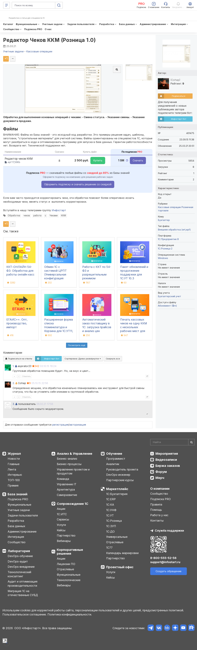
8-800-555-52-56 (163, 558)
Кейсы (61, 530)
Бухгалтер (164, 220)
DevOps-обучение (20, 556)
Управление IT (66, 484)
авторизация (77, 424)
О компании (159, 489)
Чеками (54, 215)
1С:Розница (114, 520)
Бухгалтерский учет (169, 296)
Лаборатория (19, 551)
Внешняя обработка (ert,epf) (174, 229)
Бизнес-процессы (69, 464)
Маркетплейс (117, 489)
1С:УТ (110, 515)
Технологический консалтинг (19, 574)
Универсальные (116, 536)
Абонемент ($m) (167, 305)
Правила (156, 504)
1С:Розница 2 (165, 248)
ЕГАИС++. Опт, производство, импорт (17, 323)
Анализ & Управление (74, 454)
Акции (61, 508)
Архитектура (66, 489)
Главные (13, 464)
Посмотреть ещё (76, 345)
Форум (161, 472)
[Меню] (6, 5)
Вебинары (64, 541)
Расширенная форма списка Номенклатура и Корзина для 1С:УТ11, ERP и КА (58, 327)
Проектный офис (120, 567)
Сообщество (16, 542)
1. (13, 366)
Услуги (61, 524)
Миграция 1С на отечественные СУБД (23, 593)
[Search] (172, 442)
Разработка (16, 520)
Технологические (68, 580)
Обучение (114, 454)
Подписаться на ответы (18, 358)
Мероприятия (166, 454)
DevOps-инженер (118, 474)
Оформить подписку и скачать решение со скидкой (77, 184)
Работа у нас (159, 515)
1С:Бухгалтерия (116, 494)
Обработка (14, 215)
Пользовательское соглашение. (24, 614)
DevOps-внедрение (21, 566)
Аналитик (112, 464)
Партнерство (66, 535)
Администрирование (22, 531)
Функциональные (19, 504)
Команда (63, 478)
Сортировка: (83, 358)
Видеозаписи (166, 460)
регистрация (60, 424)
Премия (13, 485)
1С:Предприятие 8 (168, 239)
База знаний (17, 494)
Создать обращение (168, 571)
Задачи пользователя (23, 515)
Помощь (156, 509)
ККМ (63, 215)
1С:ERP (111, 499)
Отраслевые (65, 569)
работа (37, 215)
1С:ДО (110, 531)
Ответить (26, 376)
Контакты (157, 520)
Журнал (14, 454)
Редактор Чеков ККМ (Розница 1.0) (49, 40)
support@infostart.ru (165, 562)
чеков (27, 215)
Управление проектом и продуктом (73, 471)
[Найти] (191, 442)
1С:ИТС (62, 514)
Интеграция (16, 536)
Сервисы (63, 519)
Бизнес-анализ (67, 458)
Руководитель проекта (122, 469)
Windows (163, 258)
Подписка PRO (18, 499)
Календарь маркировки (122, 553)
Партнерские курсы (120, 480)
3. (14, 404)
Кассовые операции (169, 207)
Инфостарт (59, 210)
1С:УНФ (111, 510)
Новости (14, 458)
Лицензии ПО (66, 564)
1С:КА (110, 504)
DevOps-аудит (18, 561)
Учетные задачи (19, 510)
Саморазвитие (67, 495)
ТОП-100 (14, 480)
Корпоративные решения (70, 551)
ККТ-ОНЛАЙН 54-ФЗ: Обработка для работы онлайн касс (20, 270)
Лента (12, 469)
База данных (16, 526)
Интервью (15, 474)
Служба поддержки (169, 530)
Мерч (159, 478)
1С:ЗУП (111, 526)
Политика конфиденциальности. (69, 614)
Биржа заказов (167, 466)
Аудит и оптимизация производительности (22, 583)
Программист (115, 458)
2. (14, 383)
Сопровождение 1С (72, 504)
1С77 (109, 547)
